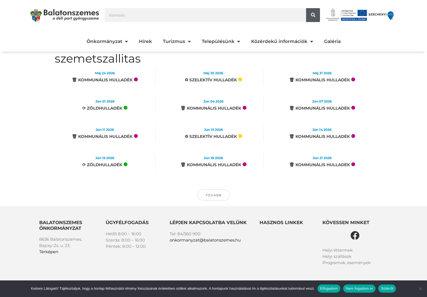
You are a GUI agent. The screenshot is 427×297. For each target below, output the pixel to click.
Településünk (221, 41)
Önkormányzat (107, 41)
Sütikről (387, 288)
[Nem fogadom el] (420, 288)
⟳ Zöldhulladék (102, 108)
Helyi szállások (337, 256)
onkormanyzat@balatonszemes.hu (205, 240)
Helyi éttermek (337, 250)
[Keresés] (313, 15)
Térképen (48, 251)
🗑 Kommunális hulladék (102, 79)
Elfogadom (329, 288)
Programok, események (346, 262)
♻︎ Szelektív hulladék (211, 79)
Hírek (145, 41)
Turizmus (177, 41)
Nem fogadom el (359, 288)
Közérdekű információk (282, 41)
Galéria (332, 41)
